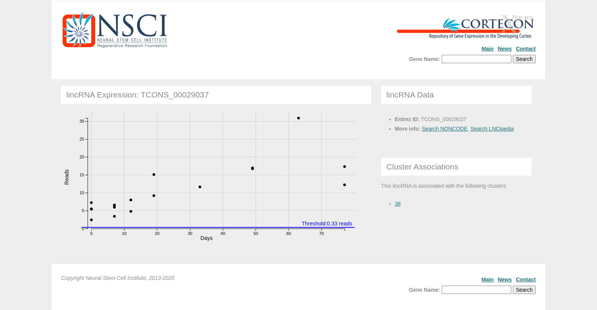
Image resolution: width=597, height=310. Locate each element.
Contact (526, 49)
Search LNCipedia (492, 129)
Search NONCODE (445, 129)
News (505, 49)
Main (488, 49)
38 (398, 204)
